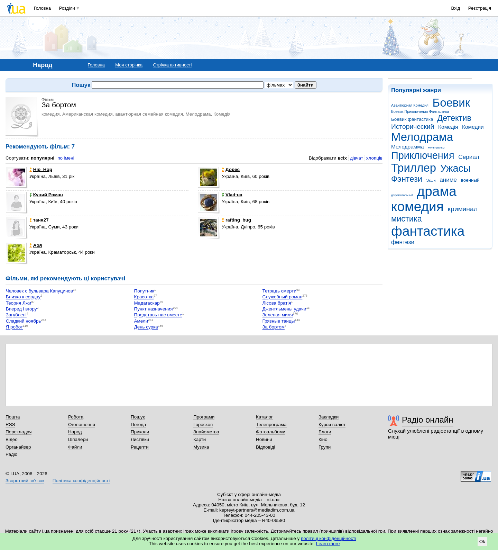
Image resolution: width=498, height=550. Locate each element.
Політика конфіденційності (81, 480)
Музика (201, 447)
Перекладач (18, 431)
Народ (75, 431)
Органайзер (18, 447)
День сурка (146, 327)
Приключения (422, 155)
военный (470, 180)
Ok (482, 541)
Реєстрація (479, 8)
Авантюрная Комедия (409, 105)
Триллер (413, 167)
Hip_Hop (40, 169)
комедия (417, 206)
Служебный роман (282, 297)
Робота (75, 417)
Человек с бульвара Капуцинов (39, 291)
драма (436, 191)
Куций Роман (46, 194)
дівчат (356, 158)
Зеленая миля (277, 315)
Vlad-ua (232, 194)
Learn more (328, 543)
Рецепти (140, 447)
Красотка (144, 297)
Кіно (323, 439)
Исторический (412, 126)
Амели (141, 321)
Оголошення (81, 424)
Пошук (138, 417)
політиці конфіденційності (328, 538)
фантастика (427, 231)
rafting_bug (236, 220)
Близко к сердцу (23, 297)
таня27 (39, 220)
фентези (402, 242)
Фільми (16, 278)
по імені (65, 158)
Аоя (35, 245)
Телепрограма (271, 424)
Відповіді (265, 447)
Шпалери (78, 439)
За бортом (273, 327)
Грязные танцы (278, 321)
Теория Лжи (18, 303)
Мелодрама (422, 136)
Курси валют (332, 424)
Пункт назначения (153, 309)
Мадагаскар (147, 303)
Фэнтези (406, 178)
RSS (10, 424)
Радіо (11, 454)
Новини (264, 439)
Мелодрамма (407, 147)
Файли (75, 447)
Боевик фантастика (412, 119)
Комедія (448, 127)
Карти (199, 439)
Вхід (455, 8)
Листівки (140, 439)
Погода (138, 424)
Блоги (325, 431)
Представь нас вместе (158, 315)
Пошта (13, 417)
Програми (203, 417)
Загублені (16, 315)
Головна (42, 8)
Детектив (454, 118)
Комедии (473, 127)
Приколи (140, 431)
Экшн (431, 180)
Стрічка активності (172, 64)
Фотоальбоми (270, 431)
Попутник (144, 291)
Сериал (468, 157)
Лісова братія (276, 303)
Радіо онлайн (427, 419)
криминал (463, 209)
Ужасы (455, 168)
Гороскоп (203, 424)
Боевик (451, 102)
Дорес (231, 169)
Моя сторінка (128, 64)
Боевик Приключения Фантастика (420, 111)
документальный (402, 195)
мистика (406, 218)
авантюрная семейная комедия (149, 114)
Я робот (14, 327)
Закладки (329, 417)
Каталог (264, 417)
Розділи (67, 8)
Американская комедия (87, 114)
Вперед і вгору (21, 309)
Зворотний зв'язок (25, 480)
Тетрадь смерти (279, 291)
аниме (448, 180)
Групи (325, 447)
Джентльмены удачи (284, 309)
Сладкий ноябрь (23, 321)
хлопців (374, 158)
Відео (12, 439)
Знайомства (206, 431)
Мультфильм (436, 147)
